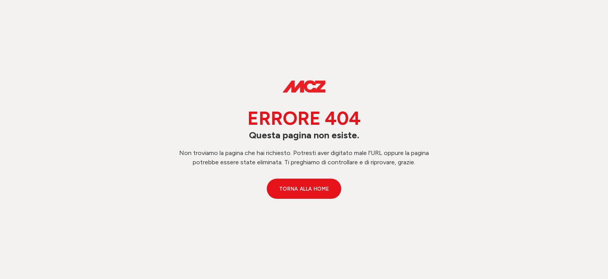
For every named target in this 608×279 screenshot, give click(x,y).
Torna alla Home (304, 189)
